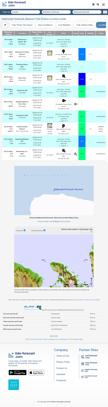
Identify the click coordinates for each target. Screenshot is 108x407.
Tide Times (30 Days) (22, 25)
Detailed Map (65, 221)
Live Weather (64, 25)
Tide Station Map (84, 25)
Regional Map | (43, 221)
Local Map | (54, 221)
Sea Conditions (45, 25)
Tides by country (10, 12)
